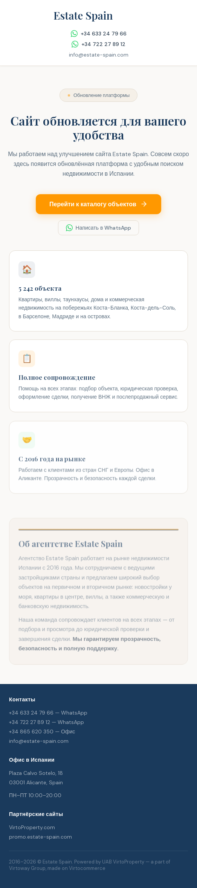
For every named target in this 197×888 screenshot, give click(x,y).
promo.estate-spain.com (40, 836)
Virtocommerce (87, 868)
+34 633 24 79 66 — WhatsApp (48, 712)
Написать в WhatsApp (98, 227)
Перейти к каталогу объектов (98, 203)
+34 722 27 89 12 (98, 44)
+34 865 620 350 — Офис (42, 731)
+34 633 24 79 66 (99, 33)
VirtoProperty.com (32, 827)
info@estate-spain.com (98, 54)
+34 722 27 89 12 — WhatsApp (46, 722)
